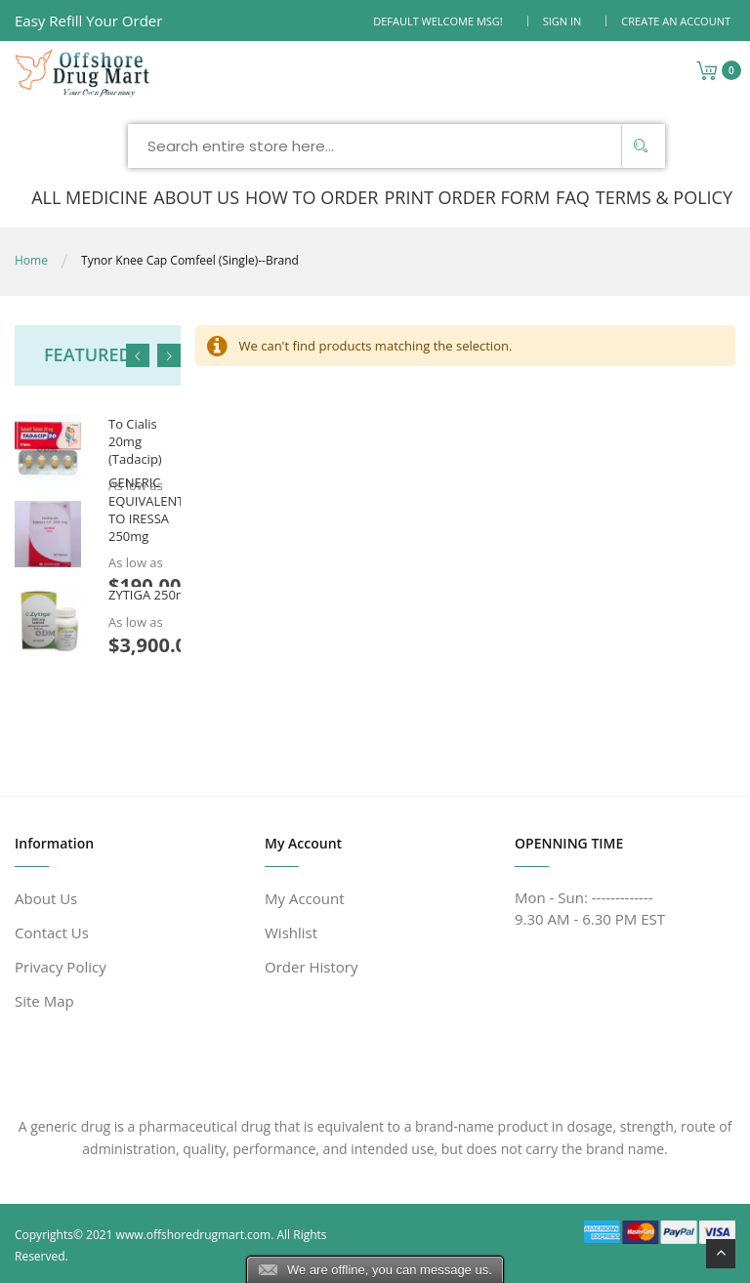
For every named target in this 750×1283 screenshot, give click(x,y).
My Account (305, 898)
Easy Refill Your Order (88, 20)
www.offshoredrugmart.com (193, 1234)
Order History (311, 966)
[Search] (640, 146)
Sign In (562, 21)
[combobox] (396, 146)
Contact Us (52, 932)
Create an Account (675, 21)
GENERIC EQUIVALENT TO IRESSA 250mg (146, 510)
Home (31, 260)
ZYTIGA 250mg (151, 595)
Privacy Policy (60, 966)
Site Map (44, 1001)
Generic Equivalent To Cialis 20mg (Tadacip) (139, 423)
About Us (46, 898)
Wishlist (291, 932)
